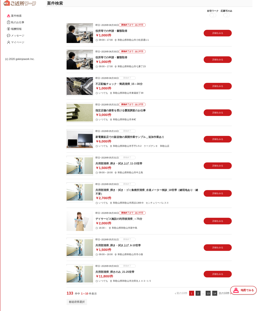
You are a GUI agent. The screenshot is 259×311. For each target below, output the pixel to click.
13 (208, 295)
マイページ (15, 42)
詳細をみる (217, 35)
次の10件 (224, 295)
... (203, 295)
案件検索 (14, 15)
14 (214, 295)
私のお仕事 (15, 22)
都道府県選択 (77, 304)
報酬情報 (14, 28)
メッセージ (15, 35)
